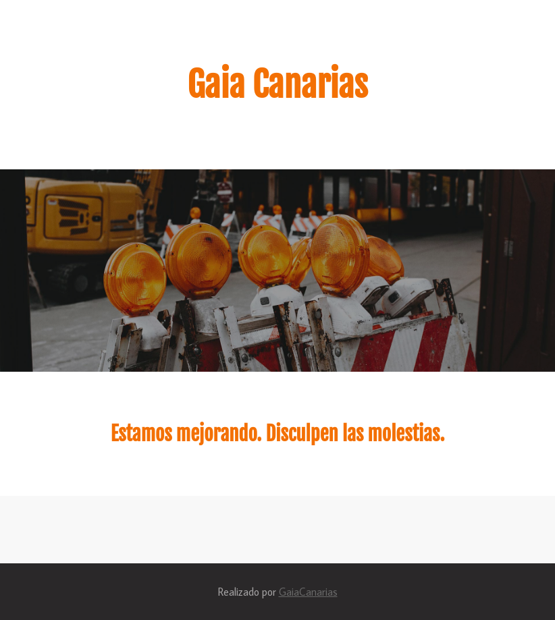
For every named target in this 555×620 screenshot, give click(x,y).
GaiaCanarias (308, 591)
